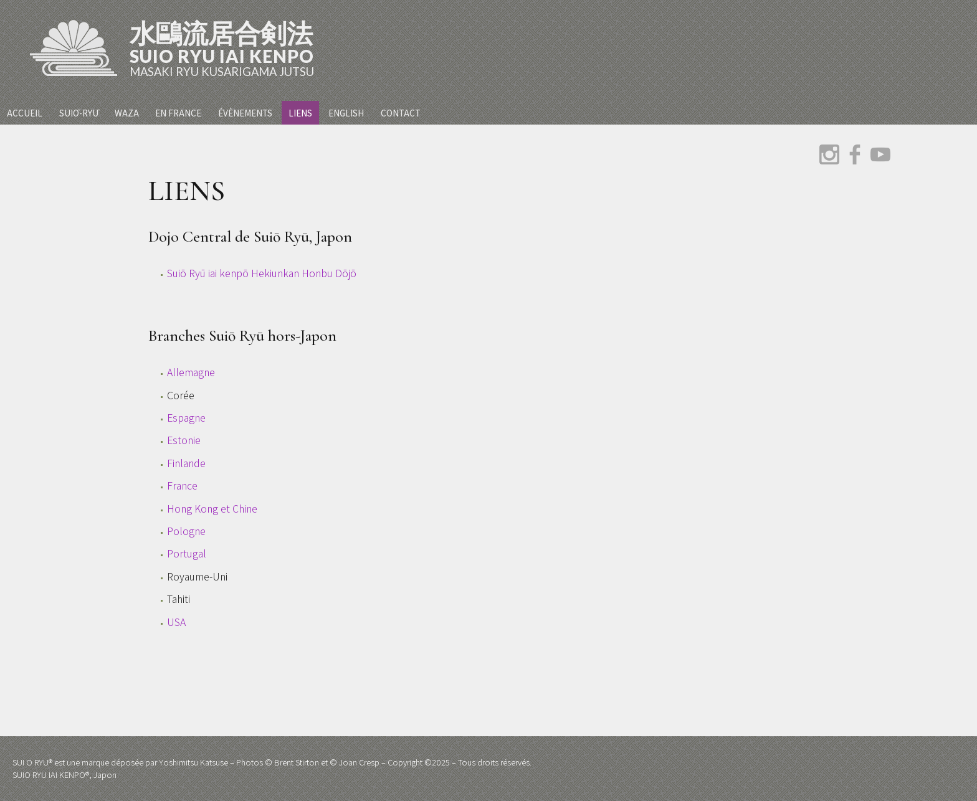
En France (178, 111)
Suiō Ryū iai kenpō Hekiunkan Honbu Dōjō (261, 273)
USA (176, 622)
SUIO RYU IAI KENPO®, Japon (64, 774)
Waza (127, 111)
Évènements (245, 111)
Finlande (186, 463)
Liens (300, 111)
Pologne (186, 531)
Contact (401, 111)
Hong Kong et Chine (212, 508)
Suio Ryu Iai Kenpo (222, 56)
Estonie (184, 440)
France (182, 485)
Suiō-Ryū (78, 111)
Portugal (186, 553)
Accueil (24, 111)
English (346, 111)
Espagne (186, 417)
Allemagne (191, 372)
